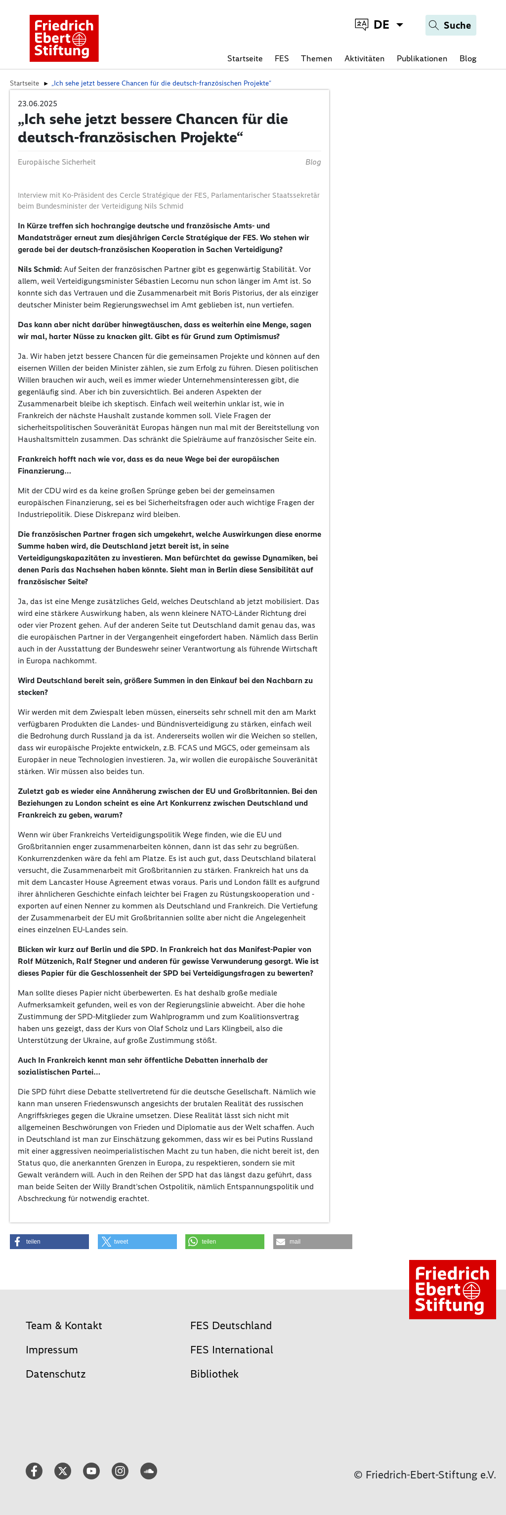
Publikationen (422, 58)
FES (282, 58)
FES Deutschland (231, 1325)
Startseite (245, 58)
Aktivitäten (364, 58)
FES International (231, 1349)
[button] (49, 1241)
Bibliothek (214, 1374)
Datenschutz (56, 1374)
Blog (468, 58)
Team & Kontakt (64, 1325)
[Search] (450, 25)
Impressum (52, 1349)
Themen (317, 58)
